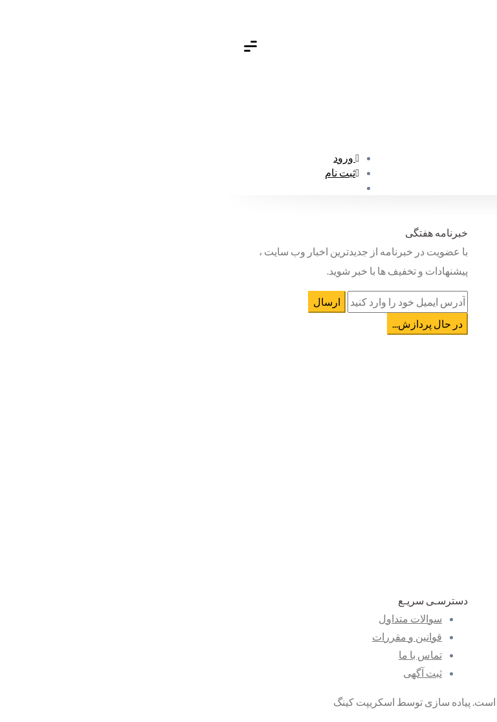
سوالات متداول (183, 618)
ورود (119, 157)
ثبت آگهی (195, 672)
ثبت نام (115, 172)
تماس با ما (193, 654)
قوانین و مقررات (180, 636)
